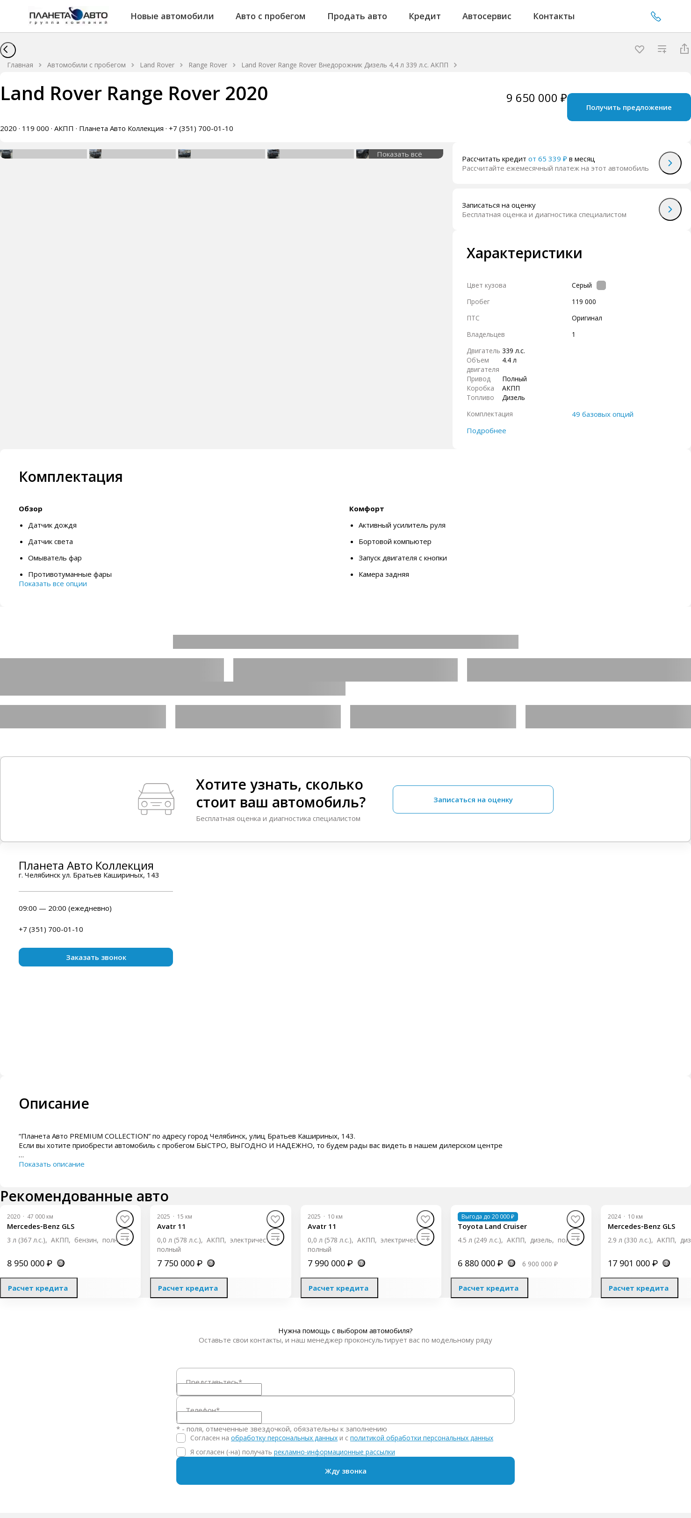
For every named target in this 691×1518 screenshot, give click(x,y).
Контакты (554, 16)
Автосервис (486, 16)
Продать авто (357, 16)
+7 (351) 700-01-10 (656, 16)
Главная (20, 64)
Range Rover (207, 64)
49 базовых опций (602, 414)
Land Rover (157, 64)
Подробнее (486, 430)
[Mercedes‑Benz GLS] (40, 1226)
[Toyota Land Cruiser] (492, 1226)
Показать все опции (53, 583)
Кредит (425, 16)
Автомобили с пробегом (86, 64)
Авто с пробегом (271, 16)
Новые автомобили (172, 16)
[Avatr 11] (171, 1226)
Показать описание (52, 1164)
